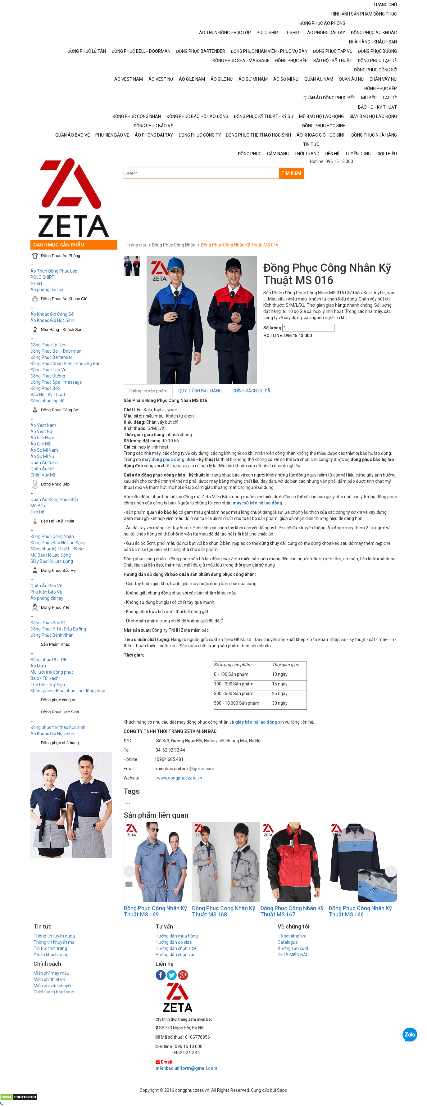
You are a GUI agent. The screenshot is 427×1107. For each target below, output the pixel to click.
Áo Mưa (38, 665)
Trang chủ (136, 244)
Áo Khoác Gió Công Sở (52, 314)
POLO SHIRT (42, 277)
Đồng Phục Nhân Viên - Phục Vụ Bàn (65, 363)
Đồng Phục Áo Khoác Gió (64, 298)
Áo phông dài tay (46, 598)
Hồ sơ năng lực (292, 935)
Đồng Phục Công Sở (60, 410)
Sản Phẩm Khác (55, 644)
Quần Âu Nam (44, 462)
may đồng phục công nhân (168, 459)
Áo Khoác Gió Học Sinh (52, 320)
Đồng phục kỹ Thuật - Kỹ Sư (57, 548)
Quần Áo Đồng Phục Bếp (54, 499)
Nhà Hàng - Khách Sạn (61, 329)
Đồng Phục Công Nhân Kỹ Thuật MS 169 (155, 911)
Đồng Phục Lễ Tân (47, 344)
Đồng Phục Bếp (45, 388)
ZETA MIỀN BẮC (293, 954)
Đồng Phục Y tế (55, 607)
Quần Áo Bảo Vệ (46, 585)
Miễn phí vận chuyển (53, 985)
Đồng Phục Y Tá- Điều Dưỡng (58, 628)
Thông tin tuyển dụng (54, 935)
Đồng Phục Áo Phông (60, 255)
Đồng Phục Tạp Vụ (48, 369)
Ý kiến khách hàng (51, 954)
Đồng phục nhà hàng (60, 742)
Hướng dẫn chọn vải (175, 954)
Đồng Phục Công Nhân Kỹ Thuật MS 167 (292, 911)
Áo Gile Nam (42, 437)
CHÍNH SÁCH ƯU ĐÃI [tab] (251, 390)
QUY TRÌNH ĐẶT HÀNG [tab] (200, 390)
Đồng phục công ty (58, 700)
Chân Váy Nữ (43, 474)
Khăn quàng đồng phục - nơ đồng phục (67, 690)
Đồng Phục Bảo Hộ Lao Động (58, 542)
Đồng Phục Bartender (51, 357)
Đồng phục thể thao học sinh (57, 727)
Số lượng (272, 327)
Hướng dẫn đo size (174, 942)
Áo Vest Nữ (41, 431)
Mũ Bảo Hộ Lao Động (50, 555)
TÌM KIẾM (291, 173)
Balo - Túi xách (44, 678)
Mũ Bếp (37, 505)
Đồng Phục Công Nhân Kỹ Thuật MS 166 (360, 911)
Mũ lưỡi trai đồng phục (52, 672)
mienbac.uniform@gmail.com (186, 1068)
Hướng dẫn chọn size (176, 948)
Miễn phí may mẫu (51, 973)
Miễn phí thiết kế (49, 979)
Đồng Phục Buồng (47, 375)
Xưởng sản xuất (293, 948)
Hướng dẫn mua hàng (177, 935)
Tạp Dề (37, 511)
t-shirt (36, 283)
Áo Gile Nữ (40, 443)
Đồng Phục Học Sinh (60, 712)
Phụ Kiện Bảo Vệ (46, 592)
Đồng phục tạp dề (47, 400)
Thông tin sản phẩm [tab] (148, 390)
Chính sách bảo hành (54, 991)
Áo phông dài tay (46, 289)
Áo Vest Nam (43, 425)
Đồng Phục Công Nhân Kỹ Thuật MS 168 (223, 911)
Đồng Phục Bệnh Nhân (52, 635)
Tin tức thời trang (50, 948)
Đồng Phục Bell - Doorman (55, 351)
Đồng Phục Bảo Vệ (58, 570)
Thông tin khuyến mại (54, 942)
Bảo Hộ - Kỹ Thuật (47, 394)
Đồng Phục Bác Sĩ (47, 622)
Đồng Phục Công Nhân (52, 536)
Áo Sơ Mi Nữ (42, 456)
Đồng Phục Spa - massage (56, 382)
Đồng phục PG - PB (48, 659)
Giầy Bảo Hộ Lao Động (51, 561)
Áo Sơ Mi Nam (44, 450)
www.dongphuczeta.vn (179, 777)
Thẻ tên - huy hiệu (47, 684)
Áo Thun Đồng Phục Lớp (53, 271)
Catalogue (288, 942)
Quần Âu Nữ (42, 468)
